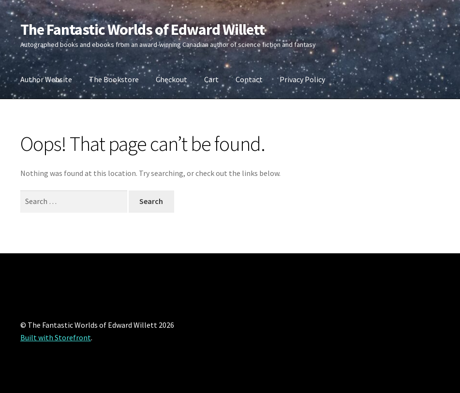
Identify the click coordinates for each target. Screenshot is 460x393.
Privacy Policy (302, 79)
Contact (249, 79)
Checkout (171, 79)
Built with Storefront (55, 337)
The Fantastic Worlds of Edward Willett (142, 29)
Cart (211, 79)
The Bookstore (114, 79)
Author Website (46, 79)
